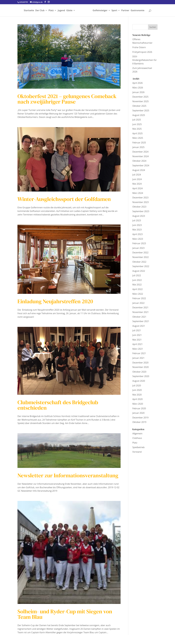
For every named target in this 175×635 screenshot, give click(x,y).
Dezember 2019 (140, 417)
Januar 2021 (138, 357)
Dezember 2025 (140, 96)
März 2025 (137, 137)
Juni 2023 (137, 225)
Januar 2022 (138, 302)
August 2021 (138, 325)
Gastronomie (137, 10)
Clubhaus (137, 438)
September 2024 (140, 165)
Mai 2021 (137, 339)
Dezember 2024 (140, 151)
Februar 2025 (139, 142)
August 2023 (138, 215)
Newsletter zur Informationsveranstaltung (67, 475)
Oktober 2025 (139, 105)
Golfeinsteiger (100, 10)
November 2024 (140, 156)
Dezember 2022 (140, 252)
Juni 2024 (137, 179)
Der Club (39, 10)
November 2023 (140, 202)
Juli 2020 (136, 385)
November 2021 (140, 312)
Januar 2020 (138, 412)
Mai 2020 (137, 394)
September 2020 (140, 376)
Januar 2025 (138, 147)
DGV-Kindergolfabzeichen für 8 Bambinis (144, 60)
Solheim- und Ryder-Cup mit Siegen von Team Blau (64, 614)
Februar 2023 (139, 243)
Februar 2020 (139, 408)
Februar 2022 (139, 298)
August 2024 (138, 170)
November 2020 (140, 367)
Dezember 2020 (140, 362)
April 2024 (137, 188)
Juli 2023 (136, 220)
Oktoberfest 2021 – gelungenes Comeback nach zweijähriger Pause (66, 98)
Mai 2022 (137, 284)
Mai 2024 (137, 183)
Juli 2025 (136, 119)
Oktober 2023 (139, 206)
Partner (125, 10)
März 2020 (137, 403)
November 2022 (140, 257)
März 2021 (137, 348)
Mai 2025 (137, 128)
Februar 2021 (139, 353)
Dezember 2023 (140, 197)
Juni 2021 (137, 335)
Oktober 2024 (139, 160)
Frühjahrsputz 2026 (142, 51)
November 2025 (140, 101)
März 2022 (137, 293)
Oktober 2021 (139, 316)
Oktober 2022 (139, 261)
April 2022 (137, 289)
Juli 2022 (136, 275)
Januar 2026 (138, 92)
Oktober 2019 (139, 422)
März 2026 (137, 87)
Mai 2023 (137, 229)
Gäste (69, 10)
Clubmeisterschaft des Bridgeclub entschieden (57, 405)
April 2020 (137, 399)
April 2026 (137, 82)
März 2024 (137, 193)
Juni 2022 (137, 280)
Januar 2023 (138, 247)
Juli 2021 (136, 330)
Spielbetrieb (138, 447)
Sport (114, 10)
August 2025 (138, 115)
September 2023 (140, 211)
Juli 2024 (136, 174)
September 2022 (140, 266)
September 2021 (140, 321)
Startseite (29, 10)
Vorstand (137, 451)
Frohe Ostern (139, 47)
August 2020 (138, 380)
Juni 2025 (137, 124)
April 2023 (137, 234)
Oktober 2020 (139, 371)
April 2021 (137, 344)
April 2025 (137, 133)
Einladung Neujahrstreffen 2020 (55, 301)
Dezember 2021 (140, 307)
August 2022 (138, 270)
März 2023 (137, 238)
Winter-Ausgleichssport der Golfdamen (64, 199)
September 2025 (140, 110)
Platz (51, 10)
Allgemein (137, 433)
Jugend (61, 10)
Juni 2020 (137, 390)
